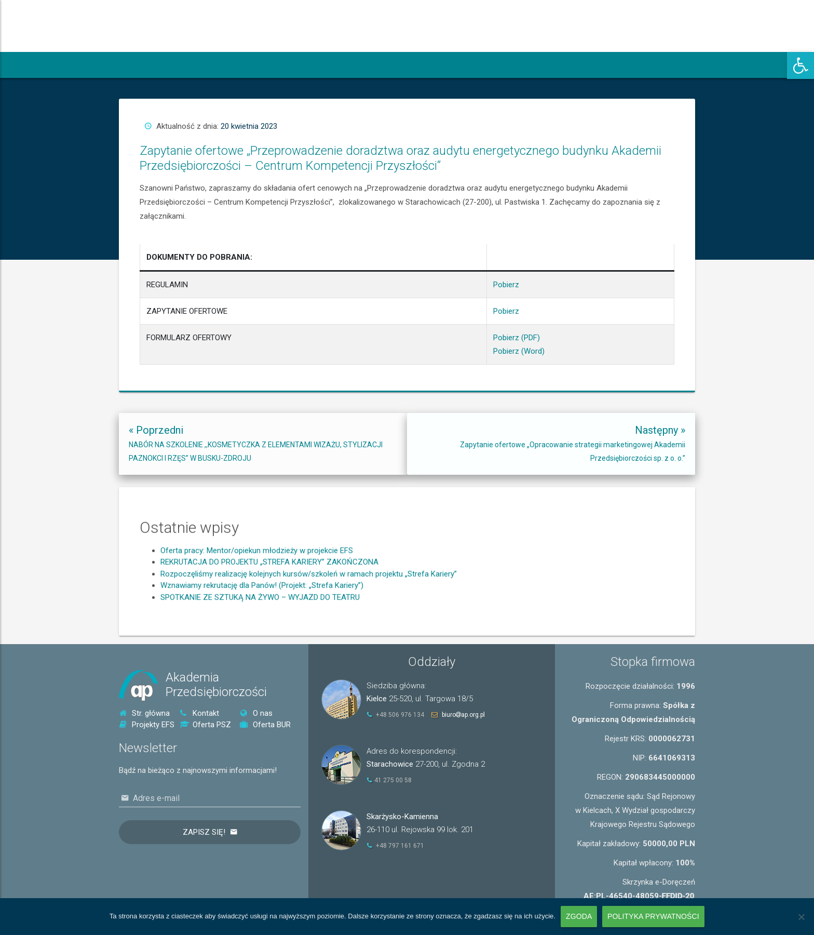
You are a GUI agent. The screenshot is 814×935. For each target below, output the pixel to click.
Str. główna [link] (144, 713)
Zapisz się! (204, 832)
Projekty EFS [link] (146, 724)
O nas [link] (256, 713)
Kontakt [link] (199, 713)
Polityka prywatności (653, 916)
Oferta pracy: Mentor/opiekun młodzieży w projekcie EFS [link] (256, 603)
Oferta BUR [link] (265, 724)
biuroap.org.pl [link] (463, 714)
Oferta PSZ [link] (205, 724)
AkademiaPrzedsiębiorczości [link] (216, 685)
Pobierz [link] (495, 260)
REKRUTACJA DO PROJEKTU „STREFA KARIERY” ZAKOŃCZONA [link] (269, 614)
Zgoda (579, 916)
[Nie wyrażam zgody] (801, 917)
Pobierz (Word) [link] (499, 285)
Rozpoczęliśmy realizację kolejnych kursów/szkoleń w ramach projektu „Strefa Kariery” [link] (308, 626)
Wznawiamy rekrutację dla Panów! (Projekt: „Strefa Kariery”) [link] (261, 638)
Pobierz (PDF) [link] (499, 280)
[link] (800, 65)
